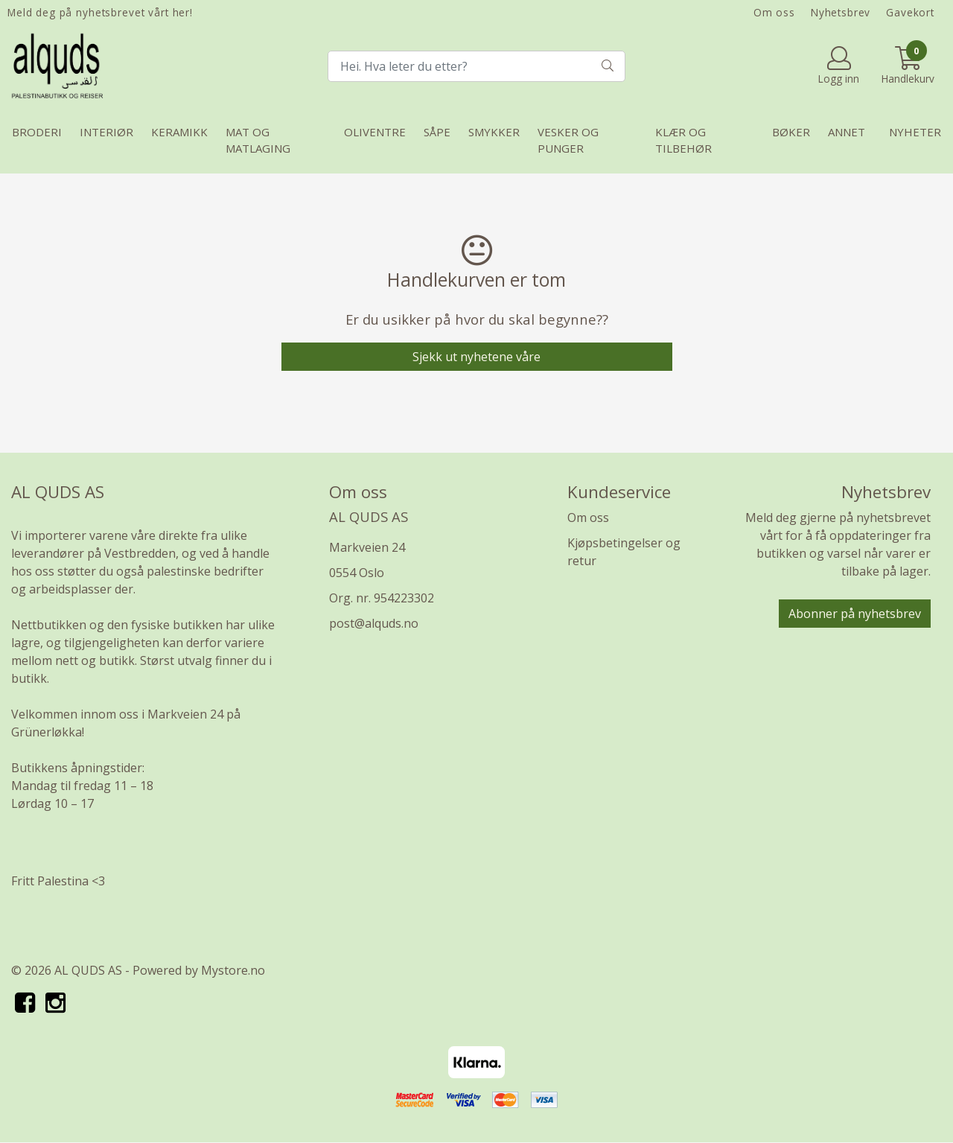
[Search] (476, 66)
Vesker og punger (568, 140)
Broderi (37, 131)
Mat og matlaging (258, 140)
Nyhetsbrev (841, 12)
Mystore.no (233, 970)
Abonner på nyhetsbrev (854, 613)
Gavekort (910, 12)
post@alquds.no (373, 623)
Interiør (106, 131)
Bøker (791, 131)
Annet (846, 131)
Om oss (774, 12)
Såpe (437, 131)
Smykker (494, 131)
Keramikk (179, 131)
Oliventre (375, 131)
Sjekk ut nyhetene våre (476, 356)
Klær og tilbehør (683, 140)
